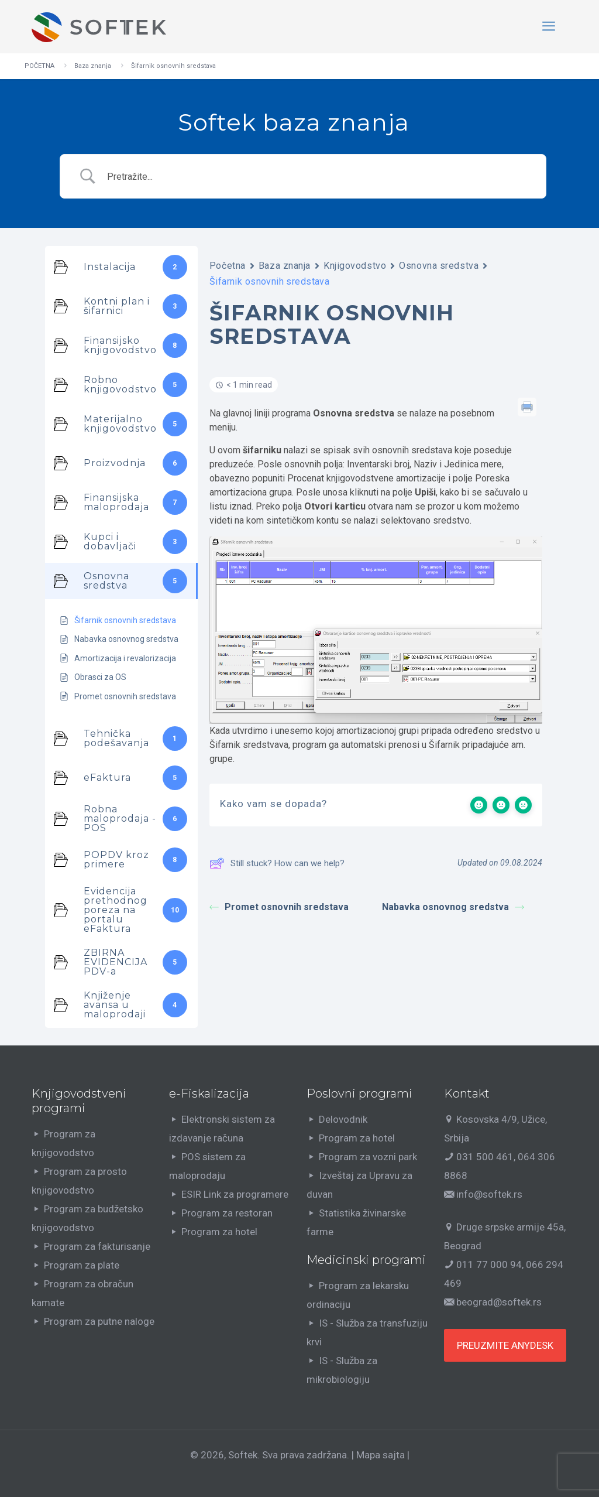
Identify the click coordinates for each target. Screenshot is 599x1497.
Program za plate (81, 1265)
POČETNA (39, 66)
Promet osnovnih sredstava (279, 906)
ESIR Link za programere (234, 1194)
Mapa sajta (380, 1455)
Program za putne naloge (99, 1321)
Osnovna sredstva (438, 265)
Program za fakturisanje (97, 1246)
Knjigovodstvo (354, 265)
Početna (227, 265)
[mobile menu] (549, 26)
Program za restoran (227, 1213)
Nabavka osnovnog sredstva (453, 906)
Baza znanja (92, 66)
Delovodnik (343, 1119)
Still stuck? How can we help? (277, 863)
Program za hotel (219, 1232)
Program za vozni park (368, 1157)
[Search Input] (318, 176)
